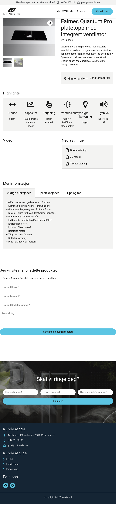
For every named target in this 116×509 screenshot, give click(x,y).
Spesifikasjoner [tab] (49, 193)
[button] (50, 23)
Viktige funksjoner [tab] (19, 193)
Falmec (69, 39)
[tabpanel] (58, 224)
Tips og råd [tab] (74, 193)
